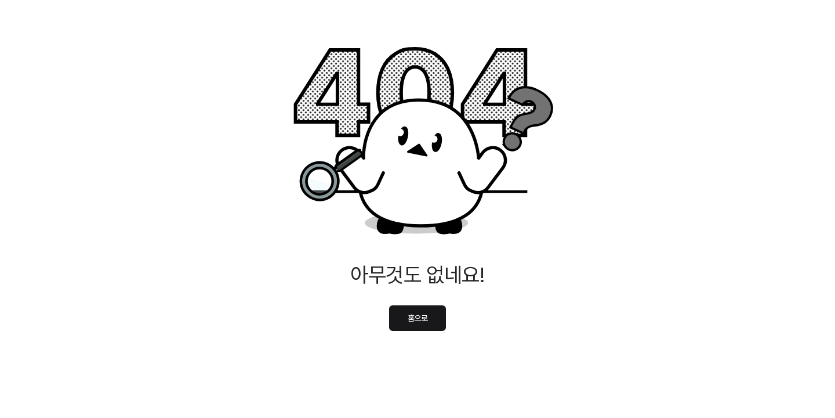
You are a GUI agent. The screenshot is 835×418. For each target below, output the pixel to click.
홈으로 (418, 318)
